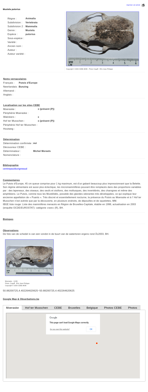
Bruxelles (74, 307)
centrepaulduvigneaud (15, 169)
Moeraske (12, 307)
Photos (132, 307)
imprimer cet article (136, 5)
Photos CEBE (113, 307)
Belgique (92, 307)
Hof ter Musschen (36, 307)
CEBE (58, 307)
